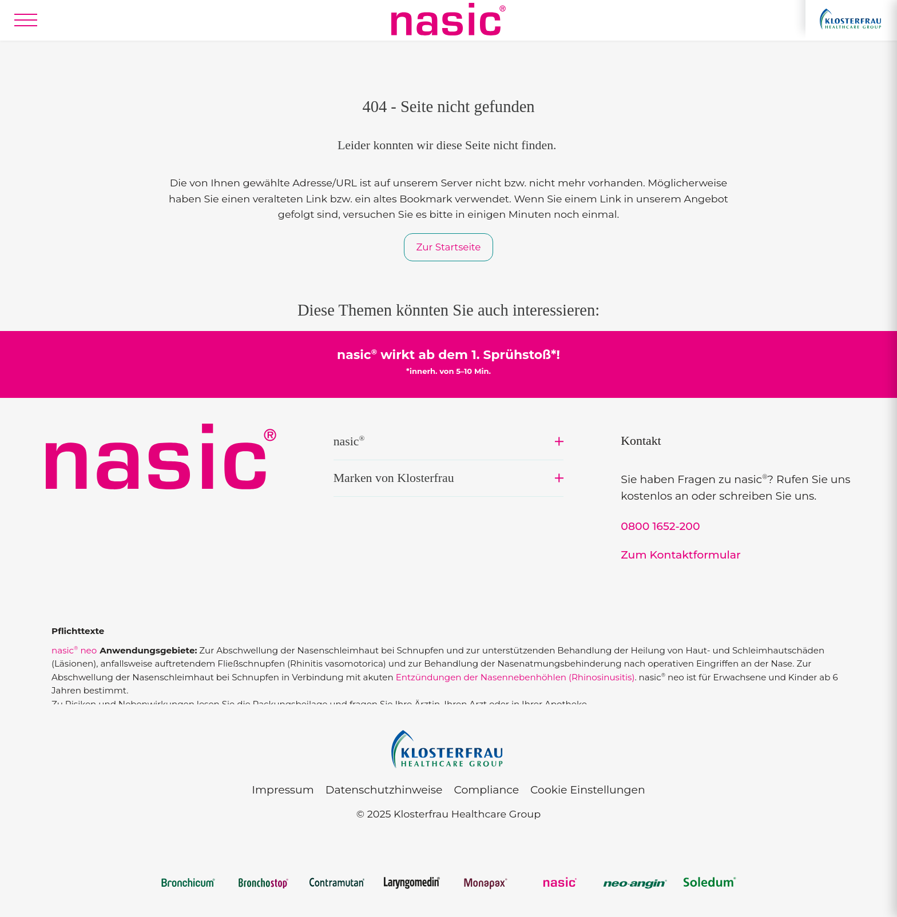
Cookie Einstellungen (587, 789)
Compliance (486, 789)
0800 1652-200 (660, 526)
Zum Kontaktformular (681, 554)
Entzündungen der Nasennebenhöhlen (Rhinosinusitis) (515, 677)
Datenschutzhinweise (384, 789)
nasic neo (74, 650)
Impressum (282, 789)
